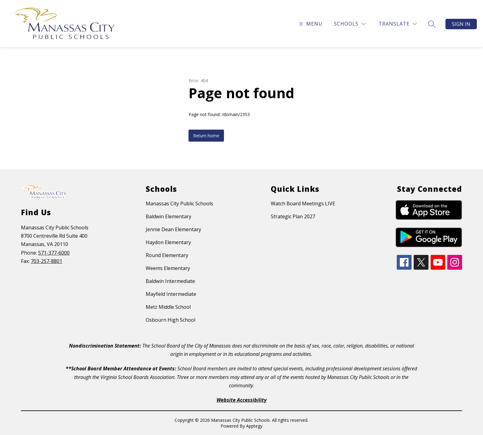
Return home (206, 136)
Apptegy (254, 426)
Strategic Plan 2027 (293, 216)
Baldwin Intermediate (170, 281)
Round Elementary (167, 255)
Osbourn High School (170, 319)
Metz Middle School (168, 307)
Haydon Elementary (168, 242)
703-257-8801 (46, 261)
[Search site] (432, 24)
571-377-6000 (54, 252)
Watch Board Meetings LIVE (303, 203)
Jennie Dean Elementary (173, 229)
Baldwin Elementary (168, 216)
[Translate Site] (397, 24)
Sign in (461, 24)
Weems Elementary (168, 268)
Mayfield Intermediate (171, 294)
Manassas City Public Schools (179, 203)
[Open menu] (310, 24)
